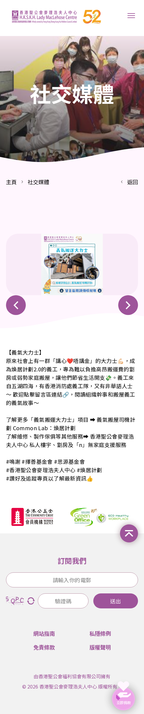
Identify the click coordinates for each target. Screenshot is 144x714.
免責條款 (44, 647)
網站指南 (44, 633)
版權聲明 (100, 647)
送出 (115, 601)
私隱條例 (100, 633)
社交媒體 (38, 182)
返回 (132, 182)
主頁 (11, 182)
